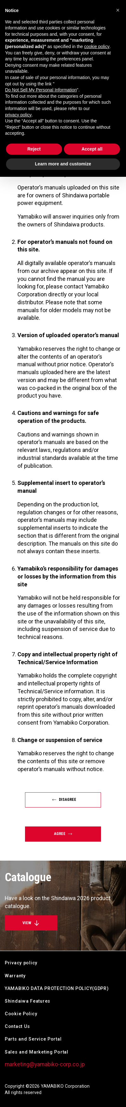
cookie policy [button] (97, 46)
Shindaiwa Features (27, 1001)
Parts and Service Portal (33, 1039)
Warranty (15, 976)
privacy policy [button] (18, 114)
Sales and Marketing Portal (36, 1052)
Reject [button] (34, 149)
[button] (118, 10)
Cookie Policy (21, 1014)
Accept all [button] (91, 149)
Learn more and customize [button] (63, 163)
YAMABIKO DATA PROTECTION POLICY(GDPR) (57, 988)
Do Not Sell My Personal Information (41, 89)
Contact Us (17, 1026)
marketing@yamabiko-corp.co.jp (45, 1064)
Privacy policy (21, 963)
